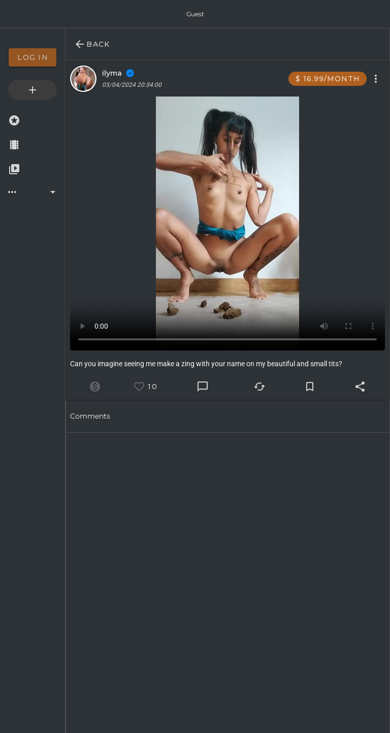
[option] (32, 57)
